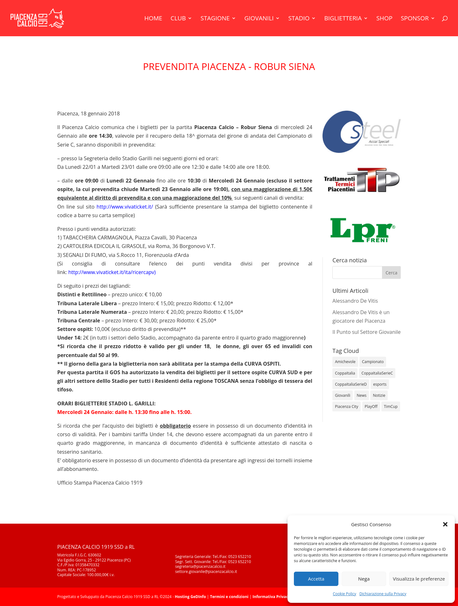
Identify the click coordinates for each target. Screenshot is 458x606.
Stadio (299, 19)
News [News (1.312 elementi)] (362, 395)
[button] (445, 524)
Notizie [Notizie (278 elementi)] (379, 395)
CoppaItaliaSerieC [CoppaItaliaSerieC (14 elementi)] (377, 373)
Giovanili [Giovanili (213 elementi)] (342, 395)
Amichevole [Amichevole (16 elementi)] (345, 361)
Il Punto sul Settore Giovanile (366, 331)
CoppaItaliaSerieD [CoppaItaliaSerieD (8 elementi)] (351, 384)
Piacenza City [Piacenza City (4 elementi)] (346, 406)
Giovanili (259, 19)
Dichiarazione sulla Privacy (382, 593)
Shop (384, 19)
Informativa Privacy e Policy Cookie (286, 596)
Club (178, 19)
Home (153, 19)
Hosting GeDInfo (190, 596)
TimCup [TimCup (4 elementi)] (391, 406)
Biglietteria (343, 19)
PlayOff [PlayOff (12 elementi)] (371, 406)
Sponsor (415, 19)
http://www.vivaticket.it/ (125, 206)
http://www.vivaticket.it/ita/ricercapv (111, 272)
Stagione (215, 19)
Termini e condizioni (229, 596)
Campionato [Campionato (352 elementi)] (373, 361)
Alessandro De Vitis (355, 300)
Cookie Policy (344, 593)
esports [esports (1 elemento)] (379, 384)
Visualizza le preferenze (419, 578)
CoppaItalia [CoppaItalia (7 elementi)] (345, 373)
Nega (364, 578)
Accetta (316, 578)
